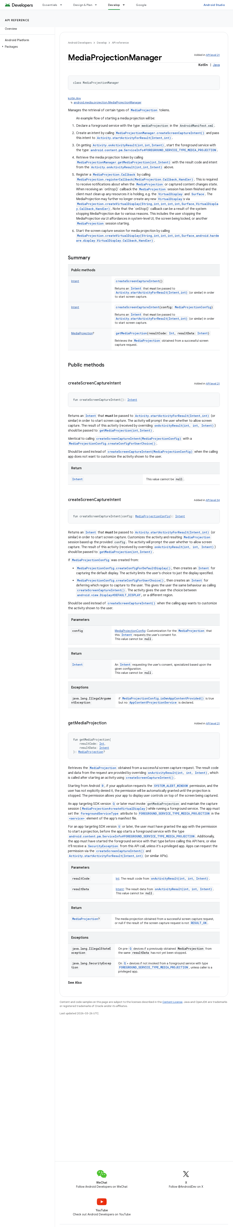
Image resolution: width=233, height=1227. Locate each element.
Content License (172, 1002)
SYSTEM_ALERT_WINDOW (171, 786)
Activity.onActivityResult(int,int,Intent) (128, 145)
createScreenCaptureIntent (137, 281)
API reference (17, 20)
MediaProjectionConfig (90, 560)
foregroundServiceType (99, 813)
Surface (197, 194)
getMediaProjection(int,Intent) (126, 430)
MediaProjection (144, 110)
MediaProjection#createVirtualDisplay (113, 809)
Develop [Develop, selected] (114, 5)
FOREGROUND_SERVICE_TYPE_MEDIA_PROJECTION (174, 813)
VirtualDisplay (170, 194)
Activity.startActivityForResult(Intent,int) (134, 138)
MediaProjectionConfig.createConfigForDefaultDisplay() (124, 568)
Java (216, 65)
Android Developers (80, 42)
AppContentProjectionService (153, 702)
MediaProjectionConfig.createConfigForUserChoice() (112, 443)
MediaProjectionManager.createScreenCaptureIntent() (160, 133)
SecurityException (103, 846)
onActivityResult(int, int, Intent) (184, 425)
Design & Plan (82, 5)
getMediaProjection (131, 333)
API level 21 (213, 55)
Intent (136, 288)
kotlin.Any (74, 98)
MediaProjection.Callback (114, 174)
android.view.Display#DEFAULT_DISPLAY (108, 595)
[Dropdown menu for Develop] (125, 5)
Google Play (144, 5)
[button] (26, 46)
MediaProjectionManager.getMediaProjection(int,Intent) (123, 162)
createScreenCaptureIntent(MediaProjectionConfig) (138, 439)
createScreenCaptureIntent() (101, 590)
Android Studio (214, 5)
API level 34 (213, 500)
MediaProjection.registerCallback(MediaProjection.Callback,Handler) (135, 179)
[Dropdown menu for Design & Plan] (97, 5)
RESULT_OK (199, 923)
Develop (102, 42)
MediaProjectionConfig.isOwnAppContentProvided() (163, 698)
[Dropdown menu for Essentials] (62, 5)
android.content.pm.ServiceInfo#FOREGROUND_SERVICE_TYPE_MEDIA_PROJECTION (153, 150)
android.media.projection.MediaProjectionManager (107, 102)
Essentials (50, 5)
